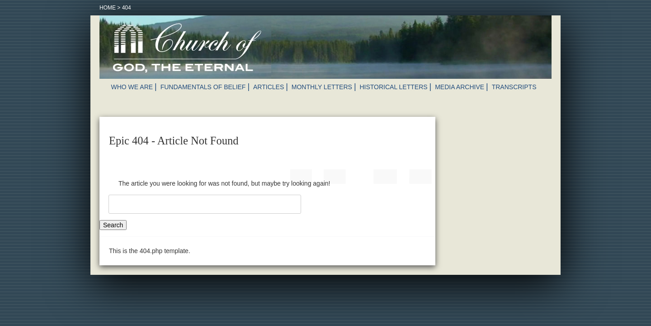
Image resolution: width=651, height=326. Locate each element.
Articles (268, 87)
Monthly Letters (322, 87)
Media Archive (459, 87)
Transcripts (514, 87)
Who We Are (132, 87)
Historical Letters (393, 87)
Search (113, 225)
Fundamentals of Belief (203, 87)
